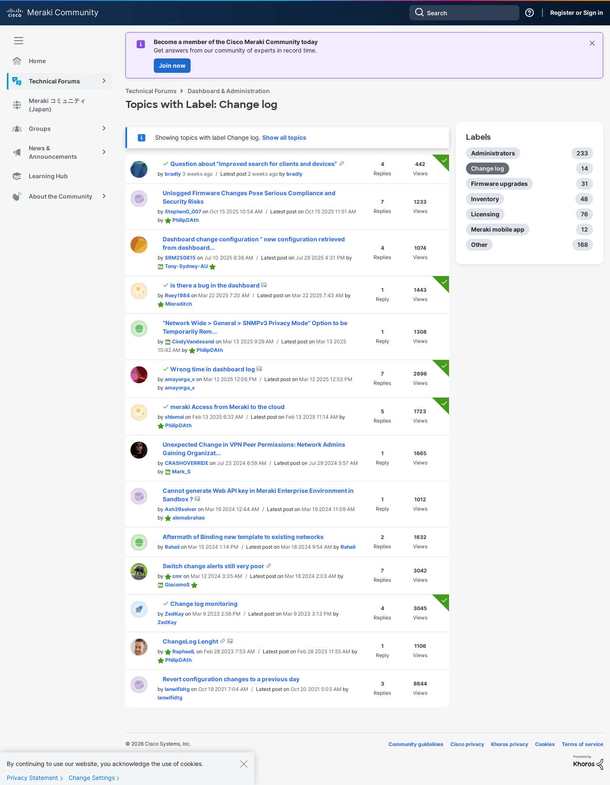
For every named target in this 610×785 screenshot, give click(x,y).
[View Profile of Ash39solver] (181, 509)
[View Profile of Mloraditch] (178, 304)
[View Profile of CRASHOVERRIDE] (186, 463)
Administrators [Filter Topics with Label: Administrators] (493, 153)
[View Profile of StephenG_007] (183, 211)
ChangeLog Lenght (191, 641)
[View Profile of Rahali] (172, 547)
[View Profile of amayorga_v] (180, 379)
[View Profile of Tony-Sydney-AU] (186, 266)
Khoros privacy (509, 744)
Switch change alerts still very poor (214, 565)
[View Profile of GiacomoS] (177, 584)
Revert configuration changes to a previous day (231, 679)
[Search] (464, 12)
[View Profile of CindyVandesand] (193, 341)
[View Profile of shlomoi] (174, 417)
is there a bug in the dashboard (215, 285)
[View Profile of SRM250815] (180, 257)
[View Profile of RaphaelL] (183, 651)
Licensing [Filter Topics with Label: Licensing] (485, 214)
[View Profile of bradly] (173, 174)
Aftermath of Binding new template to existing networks (243, 536)
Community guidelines (416, 744)
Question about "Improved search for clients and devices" (254, 163)
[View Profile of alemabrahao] (188, 517)
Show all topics (284, 137)
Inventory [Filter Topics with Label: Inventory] (485, 198)
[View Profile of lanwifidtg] (177, 689)
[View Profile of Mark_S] (181, 471)
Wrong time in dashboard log (213, 369)
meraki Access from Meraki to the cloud (227, 406)
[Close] (243, 771)
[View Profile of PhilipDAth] (185, 220)
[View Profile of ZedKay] (174, 614)
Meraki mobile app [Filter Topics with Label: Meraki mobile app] (497, 229)
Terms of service (582, 744)
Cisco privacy (467, 744)
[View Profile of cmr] (177, 576)
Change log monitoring (204, 603)
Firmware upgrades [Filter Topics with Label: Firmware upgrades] (499, 183)
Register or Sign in (576, 12)
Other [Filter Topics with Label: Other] (479, 244)
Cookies (545, 744)
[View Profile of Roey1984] (177, 295)
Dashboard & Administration (229, 90)
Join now (172, 65)
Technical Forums (151, 90)
